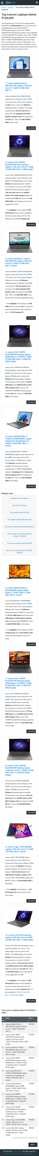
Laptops (11, 7)
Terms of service (20, 1154)
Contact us (31, 1154)
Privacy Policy (9, 1154)
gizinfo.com (17, 1151)
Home (4, 7)
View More (31, 128)
